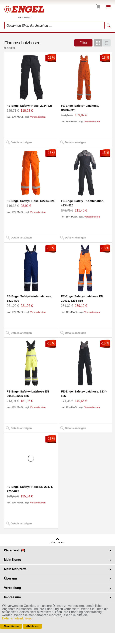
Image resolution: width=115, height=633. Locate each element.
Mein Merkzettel (15, 569)
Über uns (11, 578)
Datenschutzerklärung (17, 618)
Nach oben (57, 542)
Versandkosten (37, 117)
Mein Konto (12, 559)
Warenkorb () (14, 550)
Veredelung (12, 588)
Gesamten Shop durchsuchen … (29, 25)
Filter (83, 43)
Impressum (12, 597)
